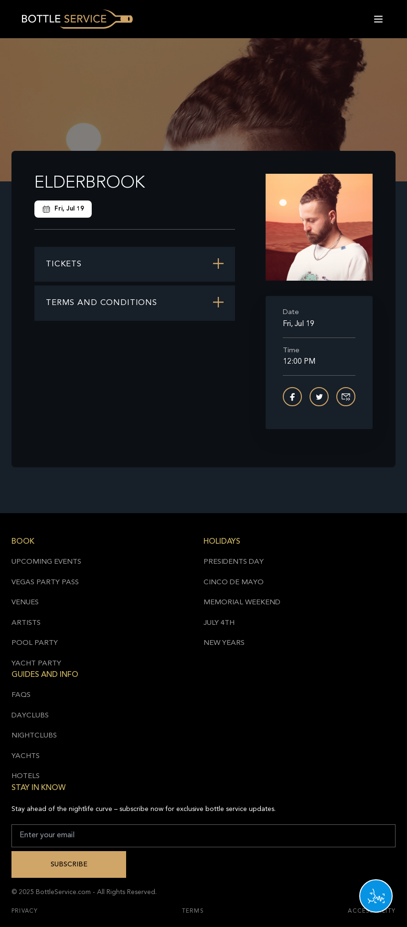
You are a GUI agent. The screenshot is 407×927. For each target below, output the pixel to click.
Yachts (25, 756)
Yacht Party (36, 663)
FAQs (21, 695)
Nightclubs (34, 735)
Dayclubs (30, 715)
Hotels (25, 776)
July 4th (219, 623)
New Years (224, 643)
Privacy (24, 911)
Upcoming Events (46, 562)
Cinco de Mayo (234, 582)
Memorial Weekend (242, 602)
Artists (26, 623)
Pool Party (34, 643)
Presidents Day (234, 562)
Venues (25, 602)
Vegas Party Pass (45, 582)
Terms (193, 911)
